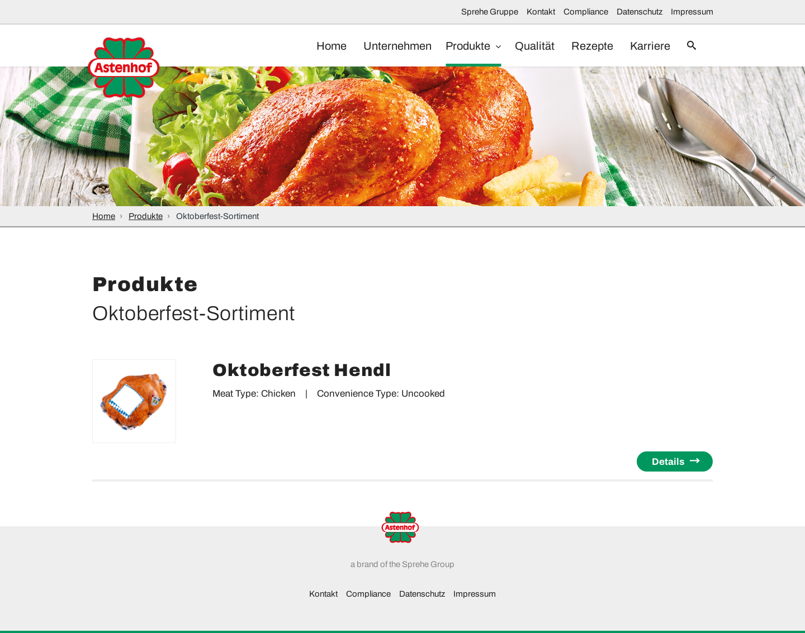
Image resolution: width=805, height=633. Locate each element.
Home (315, 46)
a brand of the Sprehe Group (402, 564)
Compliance (586, 11)
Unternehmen (383, 46)
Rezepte (584, 46)
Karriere (644, 46)
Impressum (692, 11)
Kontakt (541, 11)
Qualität (523, 46)
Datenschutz (639, 11)
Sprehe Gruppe (489, 11)
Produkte (457, 46)
